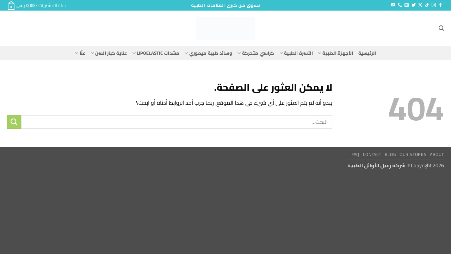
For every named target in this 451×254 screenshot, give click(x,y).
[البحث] (441, 28)
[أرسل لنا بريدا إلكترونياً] (406, 5)
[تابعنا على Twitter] (414, 5)
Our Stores (413, 154)
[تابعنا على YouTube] (393, 5)
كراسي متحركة (255, 53)
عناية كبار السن (109, 53)
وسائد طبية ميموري (208, 53)
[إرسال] (14, 122)
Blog (390, 154)
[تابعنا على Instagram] (434, 5)
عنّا (80, 53)
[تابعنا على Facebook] (440, 5)
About (437, 154)
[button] (36, 5)
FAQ (355, 154)
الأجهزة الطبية (335, 53)
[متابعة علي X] (420, 5)
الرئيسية (367, 53)
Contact (372, 154)
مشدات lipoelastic (156, 53)
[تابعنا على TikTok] (427, 5)
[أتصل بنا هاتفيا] (400, 5)
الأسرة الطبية (296, 53)
